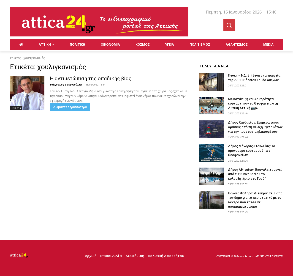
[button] (229, 25)
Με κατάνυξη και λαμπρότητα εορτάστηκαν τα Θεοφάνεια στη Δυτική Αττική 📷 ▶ (253, 103)
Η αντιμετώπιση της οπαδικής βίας (90, 78)
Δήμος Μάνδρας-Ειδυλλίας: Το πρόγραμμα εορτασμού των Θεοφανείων (251, 150)
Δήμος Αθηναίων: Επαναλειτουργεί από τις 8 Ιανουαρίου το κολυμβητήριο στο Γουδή (255, 174)
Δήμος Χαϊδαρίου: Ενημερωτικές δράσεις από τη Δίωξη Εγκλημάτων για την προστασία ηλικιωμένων (255, 127)
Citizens (16, 108)
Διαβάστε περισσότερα (70, 107)
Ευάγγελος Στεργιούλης (66, 84)
